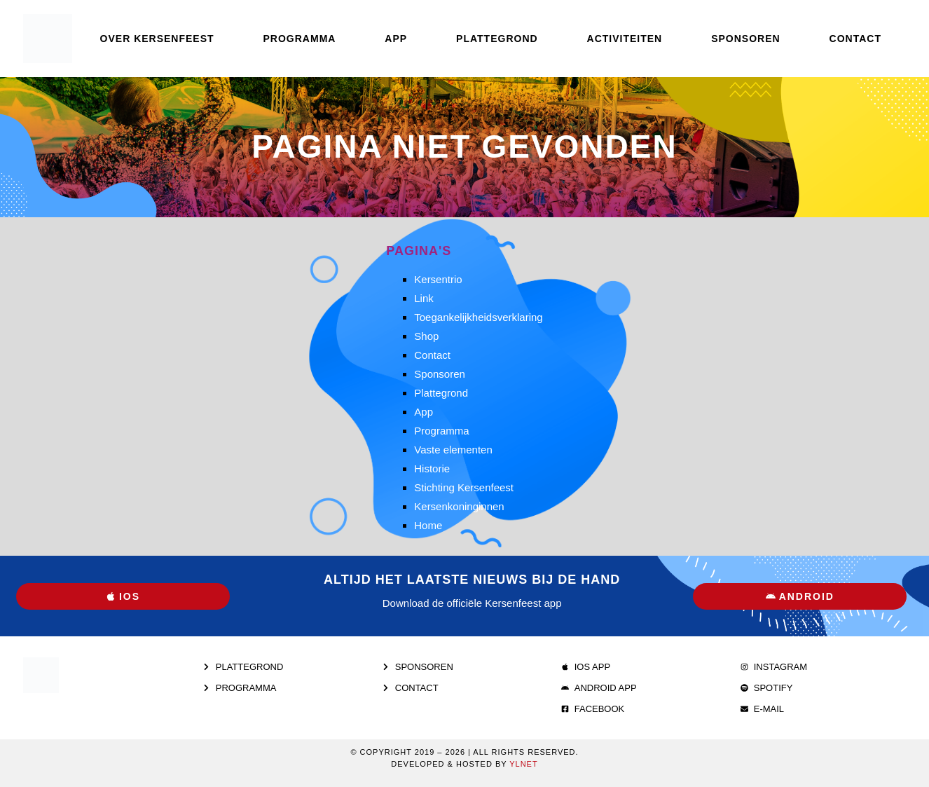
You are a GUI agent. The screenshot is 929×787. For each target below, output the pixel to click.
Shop (426, 336)
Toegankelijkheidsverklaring (478, 317)
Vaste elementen (453, 450)
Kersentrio (438, 279)
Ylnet (523, 764)
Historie (432, 468)
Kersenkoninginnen (459, 506)
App (396, 38)
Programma (299, 38)
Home (428, 525)
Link (424, 298)
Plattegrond (497, 38)
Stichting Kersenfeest (464, 487)
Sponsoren (745, 38)
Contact (855, 38)
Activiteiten (625, 38)
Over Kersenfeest (157, 38)
